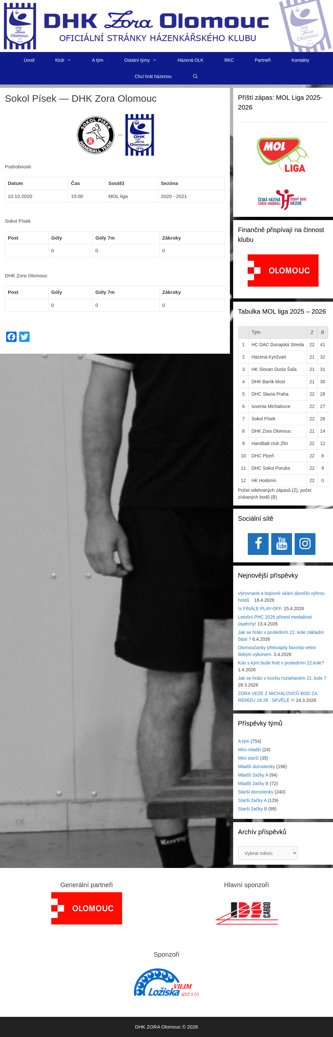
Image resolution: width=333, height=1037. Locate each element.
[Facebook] (258, 544)
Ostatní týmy (145, 60)
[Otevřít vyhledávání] (195, 76)
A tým (97, 60)
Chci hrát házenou (153, 76)
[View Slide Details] (283, 270)
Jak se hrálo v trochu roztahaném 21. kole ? (282, 678)
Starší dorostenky (255, 791)
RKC (229, 60)
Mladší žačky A (253, 775)
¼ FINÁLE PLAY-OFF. (260, 608)
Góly (56, 238)
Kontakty (300, 60)
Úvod (29, 60)
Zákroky (171, 238)
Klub (68, 60)
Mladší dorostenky (256, 766)
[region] (283, 274)
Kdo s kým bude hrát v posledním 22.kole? (281, 662)
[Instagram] (305, 544)
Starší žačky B (252, 808)
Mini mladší (249, 749)
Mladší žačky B (253, 783)
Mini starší (248, 758)
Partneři (263, 60)
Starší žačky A (252, 800)
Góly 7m (104, 238)
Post (13, 238)
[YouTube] (281, 544)
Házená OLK (191, 60)
